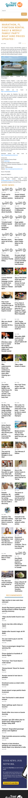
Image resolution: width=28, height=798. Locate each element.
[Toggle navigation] (3, 19)
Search (24, 14)
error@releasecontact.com (7, 180)
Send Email (6, 161)
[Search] (14, 10)
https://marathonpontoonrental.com (9, 91)
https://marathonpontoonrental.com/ (14, 169)
